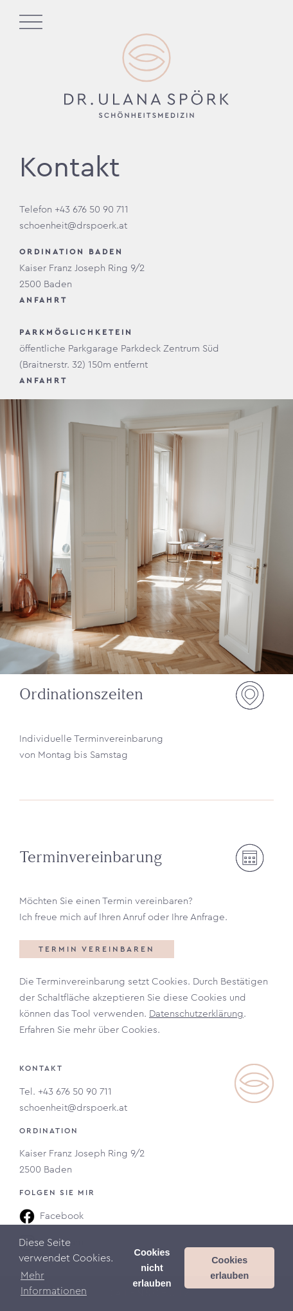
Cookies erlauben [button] (229, 1268)
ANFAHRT (43, 300)
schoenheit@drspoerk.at (73, 1108)
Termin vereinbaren (97, 949)
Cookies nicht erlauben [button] (152, 1267)
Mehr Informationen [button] (54, 1283)
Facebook (51, 1216)
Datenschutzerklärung (196, 1014)
